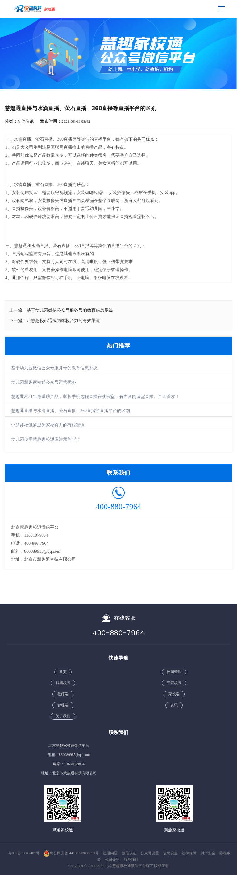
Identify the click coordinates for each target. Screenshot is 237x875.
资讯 (174, 705)
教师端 (63, 694)
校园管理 (174, 672)
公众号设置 (150, 853)
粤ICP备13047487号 (24, 853)
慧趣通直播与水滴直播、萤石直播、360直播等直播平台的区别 (70, 410)
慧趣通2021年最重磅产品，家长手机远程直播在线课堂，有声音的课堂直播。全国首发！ (95, 396)
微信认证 (129, 853)
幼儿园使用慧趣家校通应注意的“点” (45, 439)
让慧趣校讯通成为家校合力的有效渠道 (48, 425)
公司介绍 (113, 859)
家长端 (174, 694)
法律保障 (190, 853)
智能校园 (63, 683)
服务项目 (131, 859)
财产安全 (208, 853)
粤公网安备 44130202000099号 (71, 853)
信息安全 (171, 853)
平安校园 (174, 683)
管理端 (63, 705)
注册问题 (110, 853)
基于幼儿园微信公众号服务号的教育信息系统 (54, 368)
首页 (63, 672)
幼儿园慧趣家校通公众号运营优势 (43, 382)
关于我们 (63, 716)
